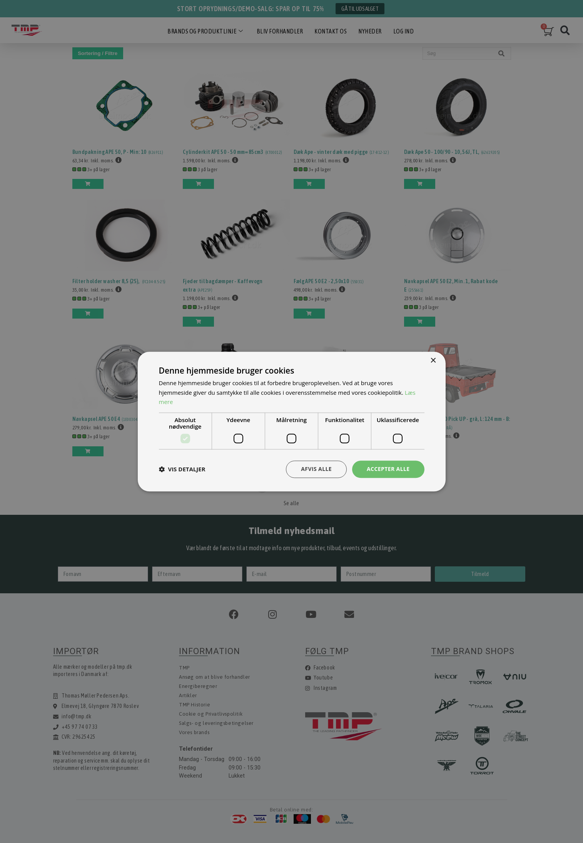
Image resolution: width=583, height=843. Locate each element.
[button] (182, 469)
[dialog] (291, 421)
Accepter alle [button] (388, 468)
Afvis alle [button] (316, 468)
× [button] (433, 361)
